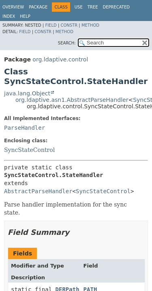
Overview (13, 7)
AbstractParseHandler (38, 191)
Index (8, 16)
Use (79, 7)
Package (38, 7)
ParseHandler (24, 127)
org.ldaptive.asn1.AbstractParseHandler (71, 100)
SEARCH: (67, 43)
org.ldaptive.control (60, 59)
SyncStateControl (29, 150)
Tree (93, 7)
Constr (68, 25)
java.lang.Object (27, 93)
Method (90, 25)
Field (50, 25)
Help (25, 16)
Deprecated (116, 7)
